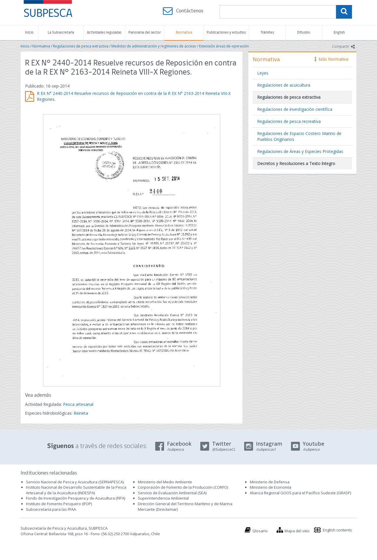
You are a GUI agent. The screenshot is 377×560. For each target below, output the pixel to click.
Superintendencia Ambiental (163, 498)
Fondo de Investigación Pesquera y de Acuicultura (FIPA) (75, 498)
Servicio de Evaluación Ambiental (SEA (172, 492)
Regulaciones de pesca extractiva (80, 46)
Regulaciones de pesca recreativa (289, 121)
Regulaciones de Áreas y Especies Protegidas (300, 151)
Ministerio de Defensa (270, 482)
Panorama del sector (144, 32)
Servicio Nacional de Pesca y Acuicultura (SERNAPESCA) (75, 482)
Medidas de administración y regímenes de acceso (153, 46)
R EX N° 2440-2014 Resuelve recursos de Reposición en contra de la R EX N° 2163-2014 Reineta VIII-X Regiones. (134, 96)
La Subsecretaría (61, 32)
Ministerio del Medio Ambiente (165, 482)
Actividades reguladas (104, 32)
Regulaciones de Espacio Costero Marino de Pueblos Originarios (299, 136)
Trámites (267, 32)
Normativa (184, 32)
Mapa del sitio (297, 530)
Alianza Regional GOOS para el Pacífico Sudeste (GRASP (300, 492)
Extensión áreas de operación (224, 46)
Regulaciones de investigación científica (294, 109)
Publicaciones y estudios (226, 32)
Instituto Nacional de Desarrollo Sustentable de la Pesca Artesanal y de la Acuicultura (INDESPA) (76, 490)
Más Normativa (331, 59)
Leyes (262, 73)
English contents (337, 530)
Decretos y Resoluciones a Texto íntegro (296, 163)
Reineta (81, 413)
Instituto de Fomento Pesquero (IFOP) (59, 503)
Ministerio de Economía (270, 487)
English (339, 32)
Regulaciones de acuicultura (283, 85)
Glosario (260, 530)
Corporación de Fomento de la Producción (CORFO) (183, 487)
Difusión (303, 32)
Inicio (29, 32)
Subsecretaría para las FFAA (51, 509)
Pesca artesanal (78, 404)
